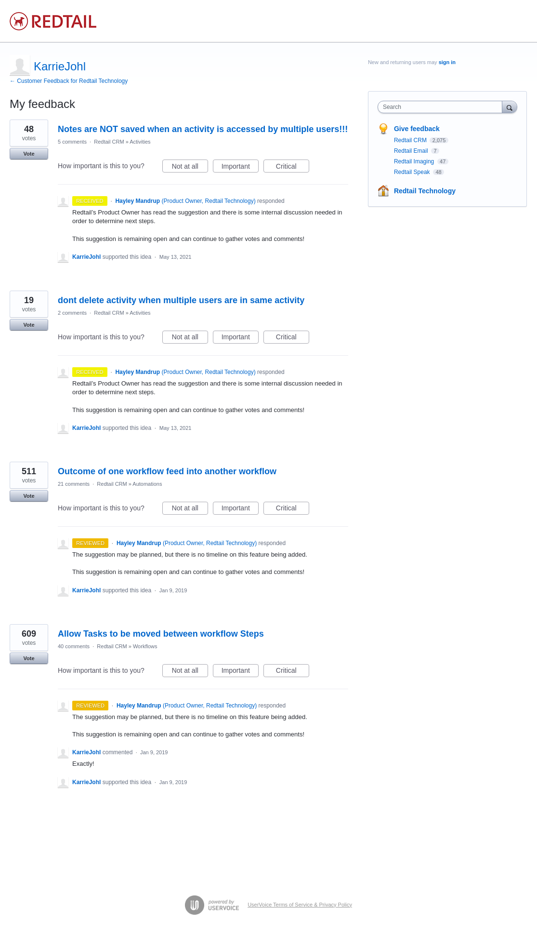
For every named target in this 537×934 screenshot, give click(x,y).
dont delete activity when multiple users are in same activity (181, 300)
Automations (147, 484)
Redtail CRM (109, 142)
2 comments (72, 313)
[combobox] (442, 107)
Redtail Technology (425, 191)
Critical (292, 167)
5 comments (72, 142)
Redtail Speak (413, 172)
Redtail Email (412, 150)
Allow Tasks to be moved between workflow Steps (161, 634)
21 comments (74, 484)
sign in (447, 62)
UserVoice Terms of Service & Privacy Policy (300, 904)
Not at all (190, 167)
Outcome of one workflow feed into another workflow (167, 471)
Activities (140, 142)
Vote (28, 154)
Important (240, 167)
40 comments (74, 646)
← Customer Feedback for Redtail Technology (69, 81)
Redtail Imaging (415, 161)
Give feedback (417, 129)
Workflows (145, 646)
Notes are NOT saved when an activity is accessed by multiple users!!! (203, 129)
